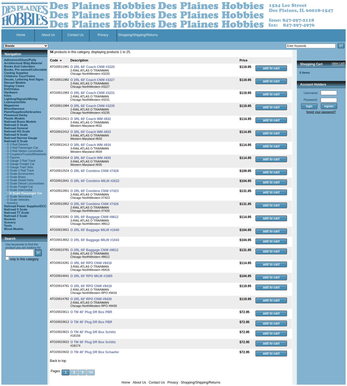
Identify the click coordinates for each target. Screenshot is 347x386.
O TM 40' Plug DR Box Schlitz (93, 332)
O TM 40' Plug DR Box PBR (91, 312)
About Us (48, 35)
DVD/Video (11, 89)
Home (21, 35)
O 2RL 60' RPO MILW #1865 (91, 276)
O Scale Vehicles (18, 199)
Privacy (103, 35)
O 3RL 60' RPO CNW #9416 (91, 263)
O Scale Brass (16, 177)
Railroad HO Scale (17, 131)
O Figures (13, 157)
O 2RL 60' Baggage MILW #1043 (94, 240)
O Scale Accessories (20, 173)
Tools (8, 225)
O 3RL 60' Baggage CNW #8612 (94, 217)
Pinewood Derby (15, 115)
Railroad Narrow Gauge (20, 138)
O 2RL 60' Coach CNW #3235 (92, 106)
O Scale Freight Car (20, 186)
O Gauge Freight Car (21, 164)
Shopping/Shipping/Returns (138, 35)
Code (56, 60)
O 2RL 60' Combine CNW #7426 (94, 204)
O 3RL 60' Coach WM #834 (90, 145)
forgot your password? (321, 111)
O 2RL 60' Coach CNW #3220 (92, 67)
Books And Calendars (19, 66)
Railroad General (16, 128)
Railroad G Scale (16, 124)
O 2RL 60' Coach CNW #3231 (92, 93)
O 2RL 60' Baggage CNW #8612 (94, 250)
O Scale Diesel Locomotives (25, 183)
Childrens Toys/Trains (19, 76)
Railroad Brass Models (20, 121)
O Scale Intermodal (19, 190)
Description (79, 60)
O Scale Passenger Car (25, 193)
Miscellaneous (14, 108)
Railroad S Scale (15, 209)
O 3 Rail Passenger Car (22, 147)
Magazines (11, 105)
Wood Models (13, 229)
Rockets (10, 219)
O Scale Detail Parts (20, 180)
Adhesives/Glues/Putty (20, 59)
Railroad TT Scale (16, 212)
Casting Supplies (16, 72)
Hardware (11, 92)
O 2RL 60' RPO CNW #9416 (91, 286)
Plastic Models (14, 118)
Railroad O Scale (16, 141)
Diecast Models (15, 82)
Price (244, 60)
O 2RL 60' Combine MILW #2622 (95, 181)
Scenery (12, 203)
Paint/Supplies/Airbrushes (22, 111)
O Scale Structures (19, 196)
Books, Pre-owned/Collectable (25, 69)
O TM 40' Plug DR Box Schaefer (94, 352)
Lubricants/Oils (15, 102)
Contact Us (75, 35)
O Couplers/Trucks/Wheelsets (26, 154)
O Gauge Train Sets (20, 167)
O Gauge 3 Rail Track (21, 160)
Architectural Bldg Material (23, 63)
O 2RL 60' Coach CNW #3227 (92, 80)
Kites (7, 95)
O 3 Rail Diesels (17, 144)
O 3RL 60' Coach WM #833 (90, 132)
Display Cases (14, 85)
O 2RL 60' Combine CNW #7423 (94, 191)
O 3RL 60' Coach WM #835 (90, 158)
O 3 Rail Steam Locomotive (25, 151)
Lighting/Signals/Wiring (20, 98)
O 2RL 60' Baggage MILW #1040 (94, 230)
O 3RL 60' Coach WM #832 (90, 119)
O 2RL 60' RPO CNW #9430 (91, 299)
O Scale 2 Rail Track (20, 170)
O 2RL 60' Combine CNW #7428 (94, 171)
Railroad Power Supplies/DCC (25, 206)
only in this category (21, 259)
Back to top (58, 361)
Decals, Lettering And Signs (24, 79)
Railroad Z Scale (15, 216)
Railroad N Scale (16, 134)
